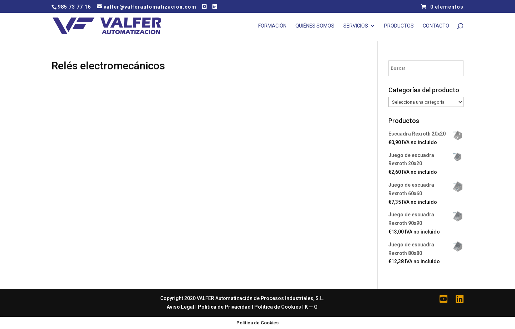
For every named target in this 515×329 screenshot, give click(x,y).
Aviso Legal (180, 307)
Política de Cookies (277, 307)
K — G (311, 307)
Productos (399, 26)
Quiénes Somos (314, 26)
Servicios (355, 26)
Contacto (436, 26)
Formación (272, 26)
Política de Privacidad (224, 307)
